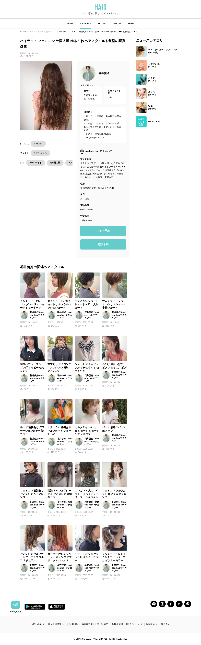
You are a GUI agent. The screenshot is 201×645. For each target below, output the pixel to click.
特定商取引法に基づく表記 (95, 624)
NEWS (131, 23)
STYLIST (101, 23)
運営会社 (165, 624)
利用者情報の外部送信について (127, 624)
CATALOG (85, 23)
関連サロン (151, 624)
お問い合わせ (37, 624)
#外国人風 (55, 162)
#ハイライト (36, 162)
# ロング (38, 143)
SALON (117, 23)
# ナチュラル (40, 153)
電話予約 (103, 244)
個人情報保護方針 (57, 624)
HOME (70, 23)
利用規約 (73, 624)
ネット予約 (103, 230)
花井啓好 (104, 73)
